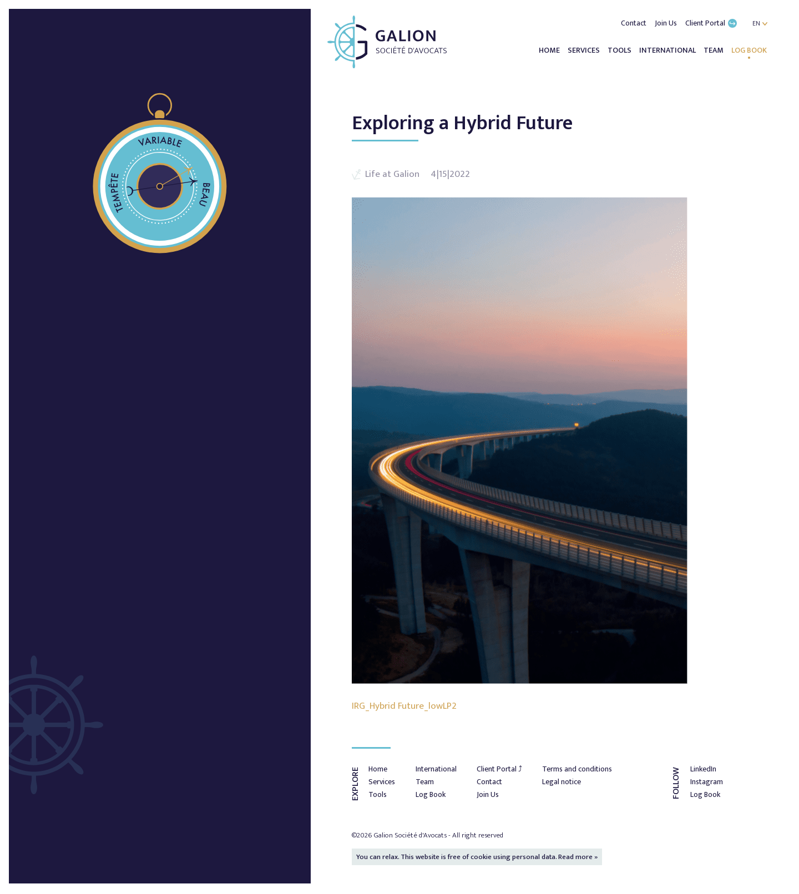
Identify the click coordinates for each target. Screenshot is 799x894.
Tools (620, 50)
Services (584, 50)
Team (714, 50)
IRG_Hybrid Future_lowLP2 (404, 706)
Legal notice (561, 781)
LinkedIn (703, 769)
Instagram (706, 781)
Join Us (667, 23)
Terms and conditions (577, 769)
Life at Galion (392, 174)
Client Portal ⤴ (499, 769)
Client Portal (711, 23)
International (668, 50)
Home (550, 50)
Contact (634, 23)
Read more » (578, 857)
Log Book (749, 50)
